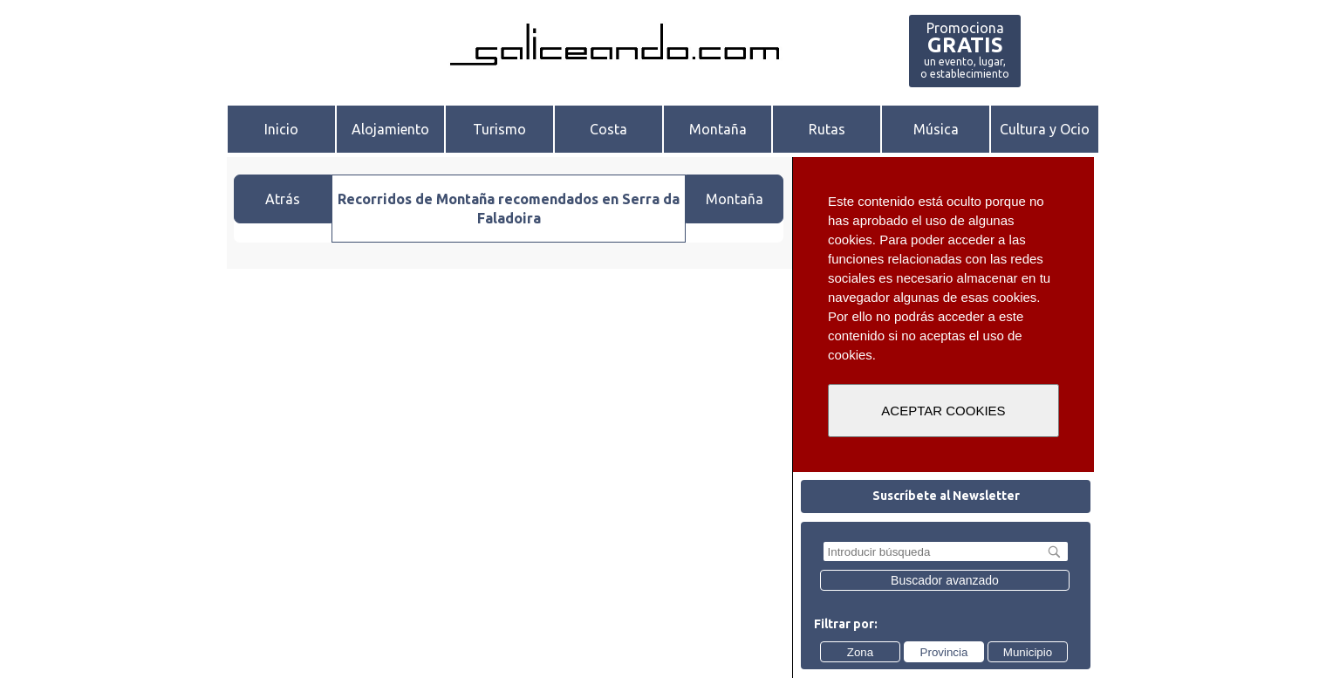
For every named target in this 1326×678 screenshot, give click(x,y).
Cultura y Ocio (1045, 129)
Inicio (281, 129)
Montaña (718, 129)
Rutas (827, 129)
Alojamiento (390, 129)
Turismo (499, 129)
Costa (608, 129)
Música (936, 129)
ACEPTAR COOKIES (943, 410)
